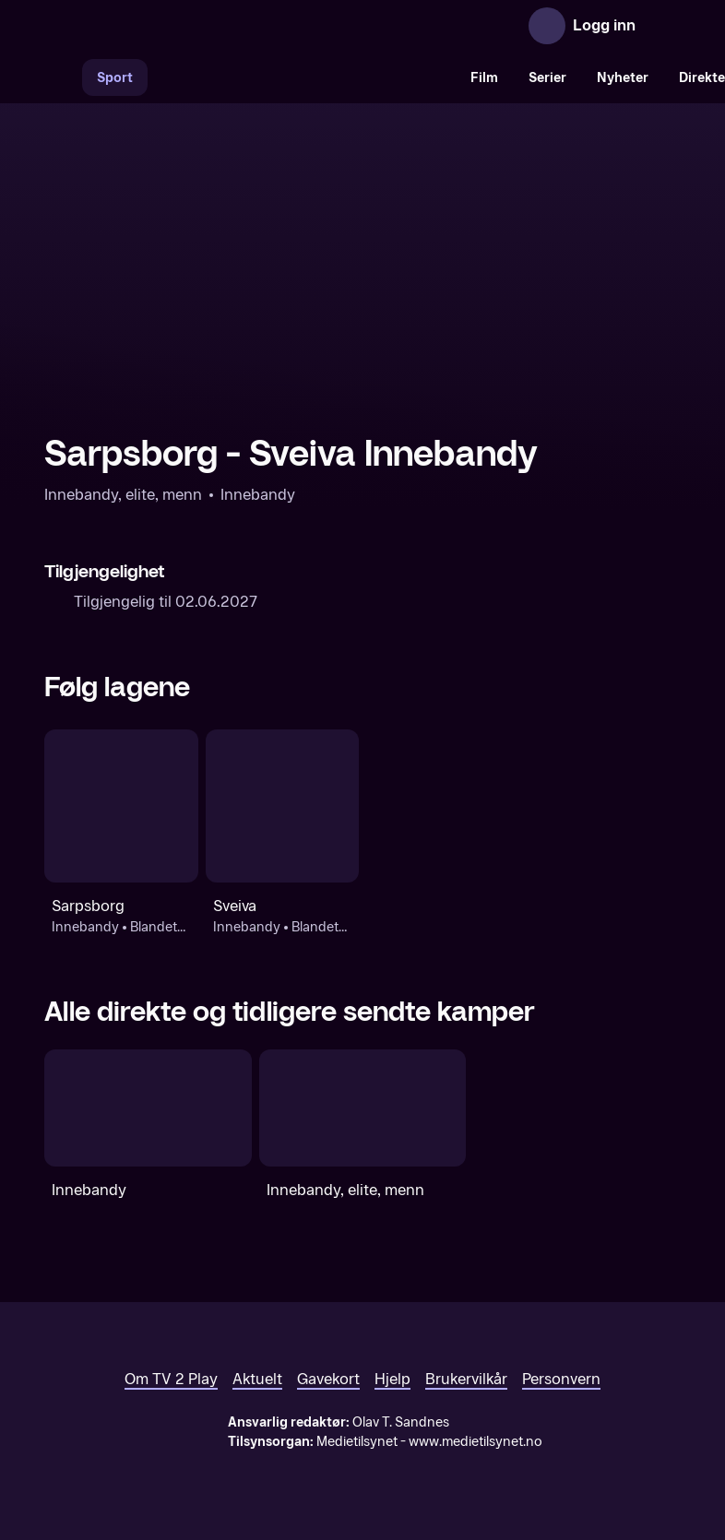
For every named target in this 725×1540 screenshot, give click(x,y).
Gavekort (328, 1379)
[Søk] (62, 77)
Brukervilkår (466, 1379)
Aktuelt (257, 1379)
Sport (115, 78)
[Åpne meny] (662, 25)
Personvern (561, 1379)
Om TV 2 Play (171, 1379)
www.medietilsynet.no (475, 1442)
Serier (547, 78)
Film (484, 78)
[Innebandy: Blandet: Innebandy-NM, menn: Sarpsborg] (121, 806)
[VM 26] (302, 77)
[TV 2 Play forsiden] (182, 25)
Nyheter (622, 78)
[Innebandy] (148, 1107)
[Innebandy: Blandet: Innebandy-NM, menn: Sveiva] (283, 806)
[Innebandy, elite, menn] (363, 1107)
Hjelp (392, 1379)
